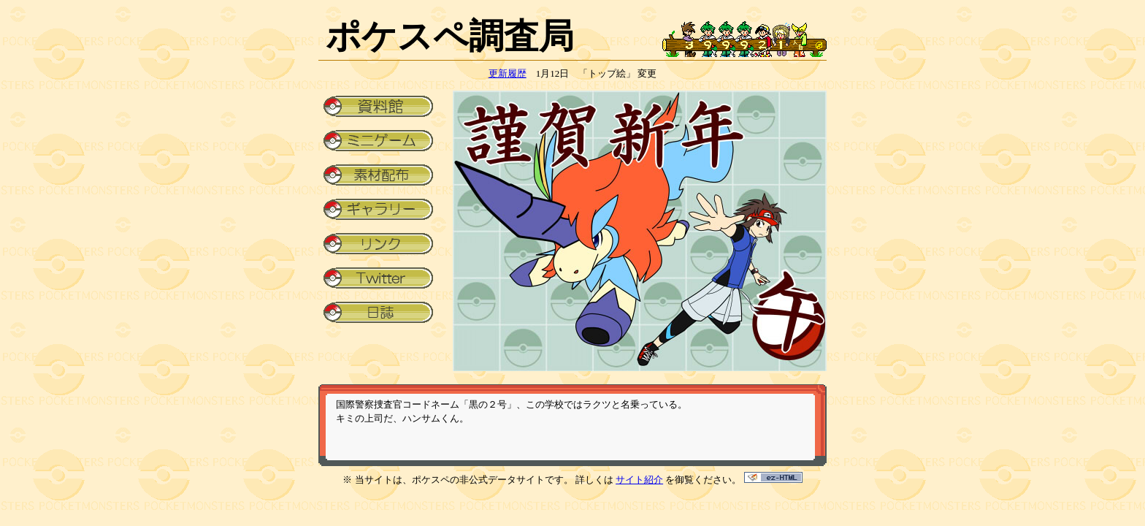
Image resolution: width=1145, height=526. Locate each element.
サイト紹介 (639, 479)
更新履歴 (507, 73)
